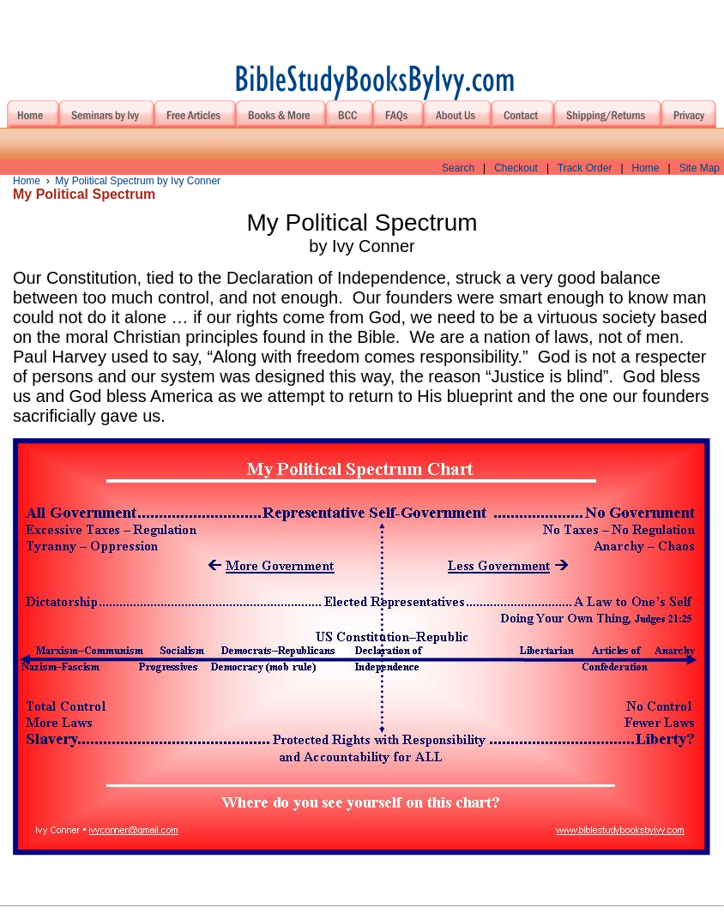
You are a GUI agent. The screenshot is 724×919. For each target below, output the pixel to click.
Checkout (516, 168)
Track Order (585, 168)
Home (646, 168)
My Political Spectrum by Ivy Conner (137, 181)
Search (458, 168)
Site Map (699, 168)
